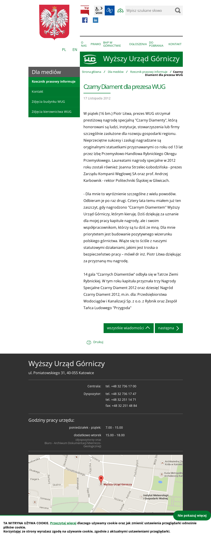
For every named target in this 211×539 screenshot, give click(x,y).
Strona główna (91, 72)
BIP (85, 10)
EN (74, 49)
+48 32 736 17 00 (123, 386)
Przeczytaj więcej (63, 523)
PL (64, 49)
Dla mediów (116, 72)
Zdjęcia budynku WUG (48, 101)
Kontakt (37, 91)
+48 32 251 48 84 (124, 405)
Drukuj (98, 342)
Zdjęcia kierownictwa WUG (51, 111)
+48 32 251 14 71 (123, 399)
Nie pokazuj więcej (192, 515)
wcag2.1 (99, 10)
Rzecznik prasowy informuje (148, 72)
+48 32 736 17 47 (123, 394)
